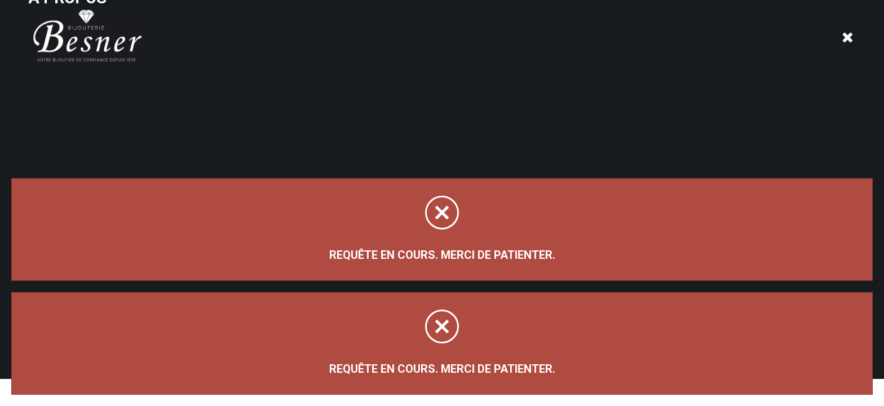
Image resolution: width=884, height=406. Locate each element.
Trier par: (729, 123)
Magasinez (66, 109)
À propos (182, 35)
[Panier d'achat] (848, 26)
